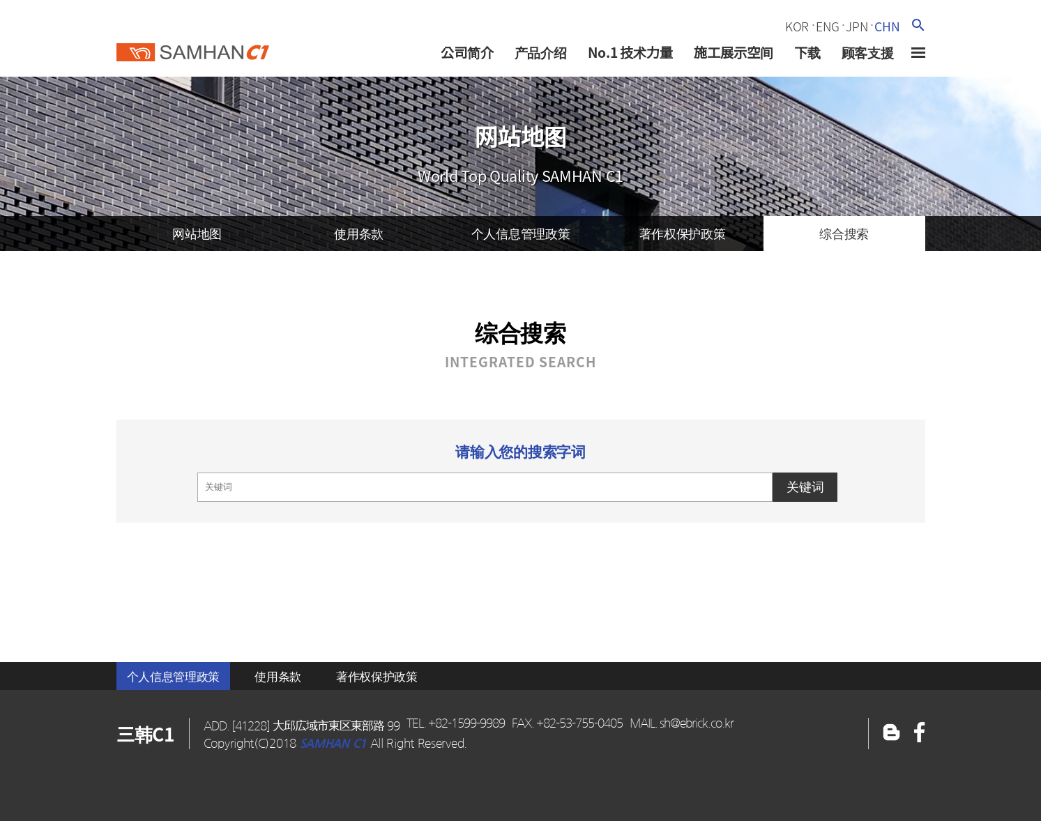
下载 (807, 52)
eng (827, 26)
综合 (844, 233)
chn (886, 26)
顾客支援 (868, 52)
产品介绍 (541, 52)
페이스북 (891, 733)
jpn (856, 26)
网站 (197, 233)
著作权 (682, 233)
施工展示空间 (733, 52)
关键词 (805, 487)
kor (797, 26)
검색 (918, 24)
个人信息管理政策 (173, 676)
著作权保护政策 (377, 676)
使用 (358, 233)
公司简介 (467, 52)
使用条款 (277, 676)
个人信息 (520, 233)
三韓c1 (192, 48)
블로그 (919, 733)
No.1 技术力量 (630, 52)
